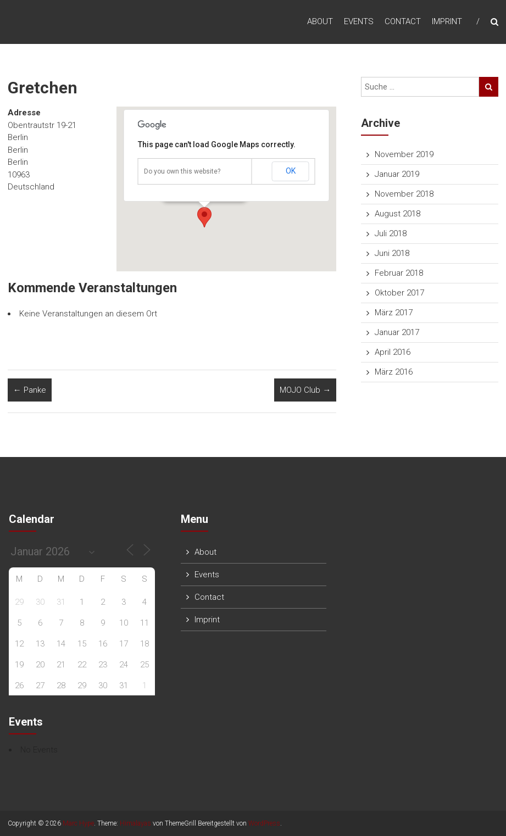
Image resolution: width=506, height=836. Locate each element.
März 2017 (394, 312)
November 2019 (404, 154)
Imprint (447, 21)
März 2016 (394, 372)
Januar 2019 (397, 174)
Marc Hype (78, 823)
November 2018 (404, 194)
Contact (403, 21)
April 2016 (392, 352)
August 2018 (397, 214)
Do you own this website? (182, 171)
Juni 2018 (392, 253)
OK (291, 170)
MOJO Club (305, 390)
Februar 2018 (399, 273)
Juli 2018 (391, 233)
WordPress (264, 823)
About (320, 21)
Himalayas (135, 823)
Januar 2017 (397, 332)
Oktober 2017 (399, 293)
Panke (29, 390)
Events (359, 21)
